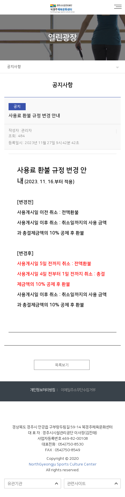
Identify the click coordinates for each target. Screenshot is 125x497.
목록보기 (62, 365)
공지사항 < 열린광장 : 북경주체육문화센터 (62, 7)
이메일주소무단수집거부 (78, 390)
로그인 (7, 7)
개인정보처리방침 (42, 390)
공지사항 (14, 67)
